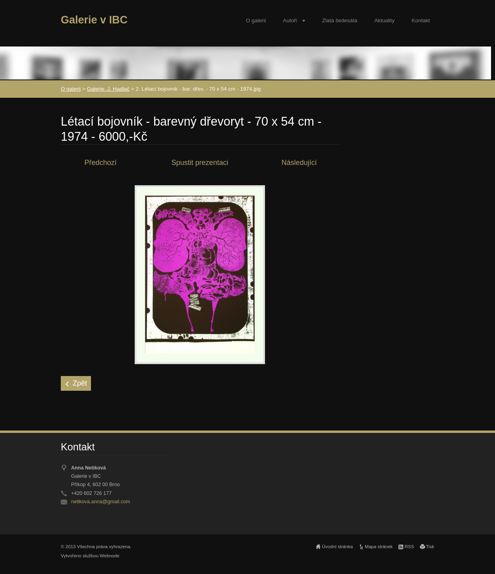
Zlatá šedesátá (340, 20)
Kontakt (421, 20)
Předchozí (100, 163)
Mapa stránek (379, 546)
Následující (299, 163)
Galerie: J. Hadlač (108, 89)
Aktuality (384, 20)
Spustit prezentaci (199, 163)
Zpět (80, 383)
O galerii (256, 20)
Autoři (290, 20)
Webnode (109, 555)
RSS (409, 546)
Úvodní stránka (337, 546)
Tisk (430, 546)
